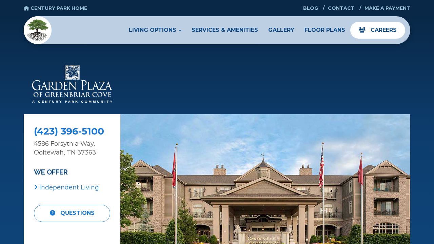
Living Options (155, 30)
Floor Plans (324, 30)
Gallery (281, 30)
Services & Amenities (225, 30)
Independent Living (66, 187)
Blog (310, 8)
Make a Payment (387, 8)
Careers (378, 30)
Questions (72, 213)
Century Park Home (55, 8)
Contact (341, 8)
